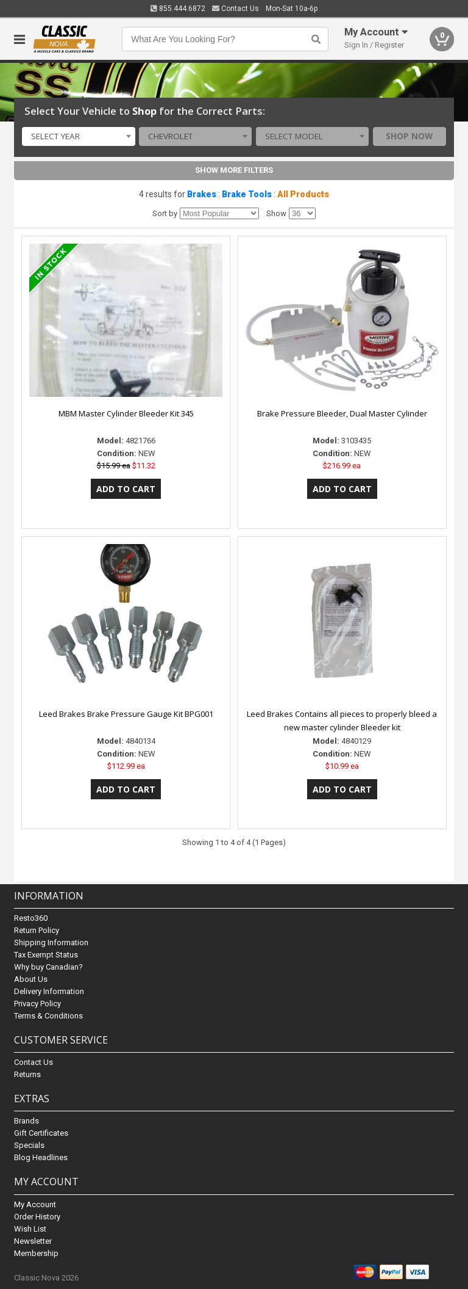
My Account (35, 1204)
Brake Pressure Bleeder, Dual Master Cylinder (342, 413)
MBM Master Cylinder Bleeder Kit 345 (126, 413)
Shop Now (409, 136)
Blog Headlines (41, 1157)
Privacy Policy (37, 1003)
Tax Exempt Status (46, 954)
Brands (26, 1120)
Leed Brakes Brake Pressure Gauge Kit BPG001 (126, 713)
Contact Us (235, 8)
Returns (27, 1074)
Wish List (30, 1228)
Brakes (201, 194)
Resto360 (31, 918)
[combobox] (78, 137)
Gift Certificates (41, 1133)
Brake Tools (247, 194)
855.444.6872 (178, 8)
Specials (29, 1145)
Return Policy (36, 930)
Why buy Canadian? (48, 966)
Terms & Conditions (48, 1015)
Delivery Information (49, 991)
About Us (31, 979)
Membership (36, 1253)
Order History (37, 1216)
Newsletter (33, 1241)
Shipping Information (51, 942)
